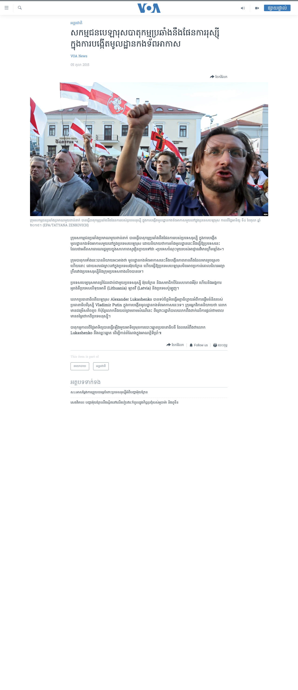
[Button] (218, 77)
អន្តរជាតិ (76, 23)
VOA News (79, 56)
